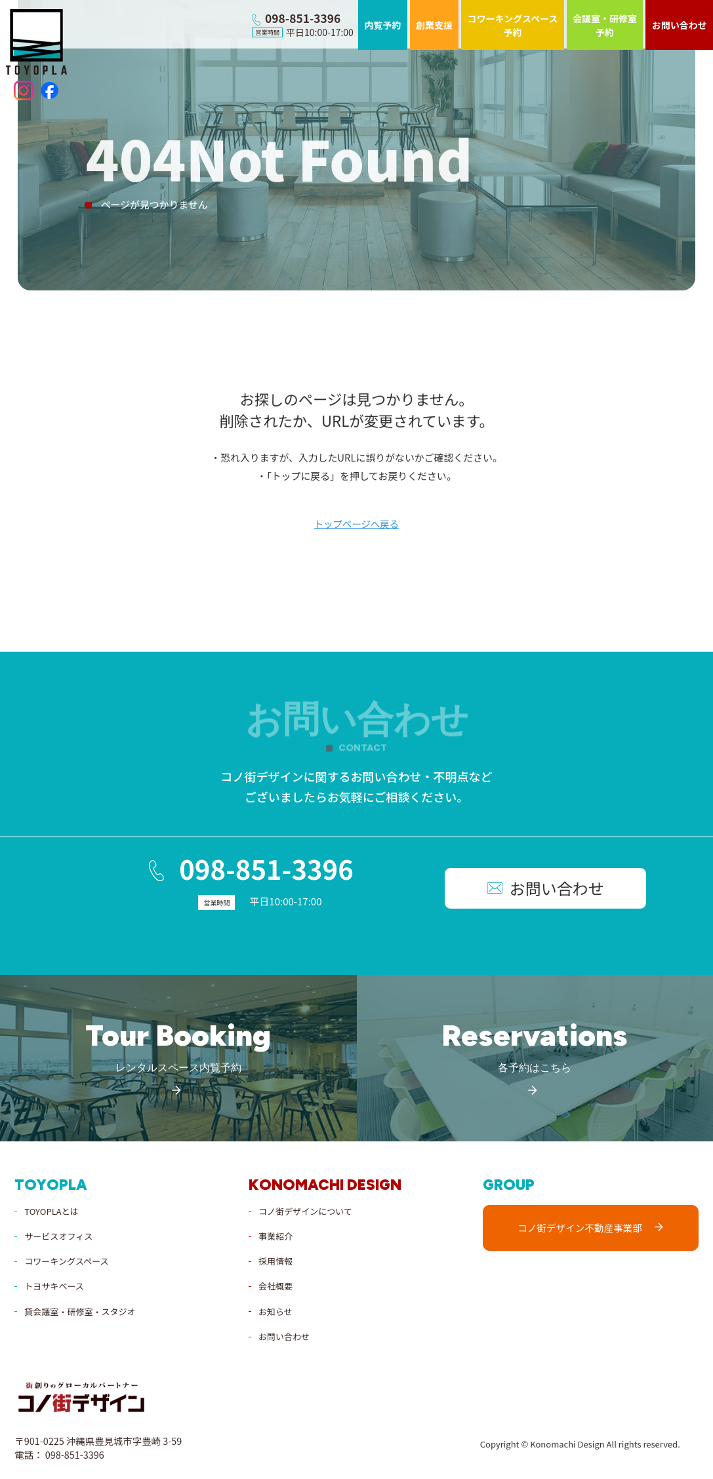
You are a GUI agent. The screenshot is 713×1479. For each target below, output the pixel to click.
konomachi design (325, 1184)
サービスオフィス (58, 1235)
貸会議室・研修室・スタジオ (79, 1310)
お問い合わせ (284, 1335)
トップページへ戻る (356, 525)
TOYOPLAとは (51, 1210)
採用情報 (275, 1259)
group (509, 1184)
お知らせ (275, 1310)
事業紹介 (275, 1235)
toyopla (50, 1184)
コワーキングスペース (66, 1259)
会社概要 (275, 1284)
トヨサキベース (53, 1284)
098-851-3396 (218, 871)
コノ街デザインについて (305, 1210)
